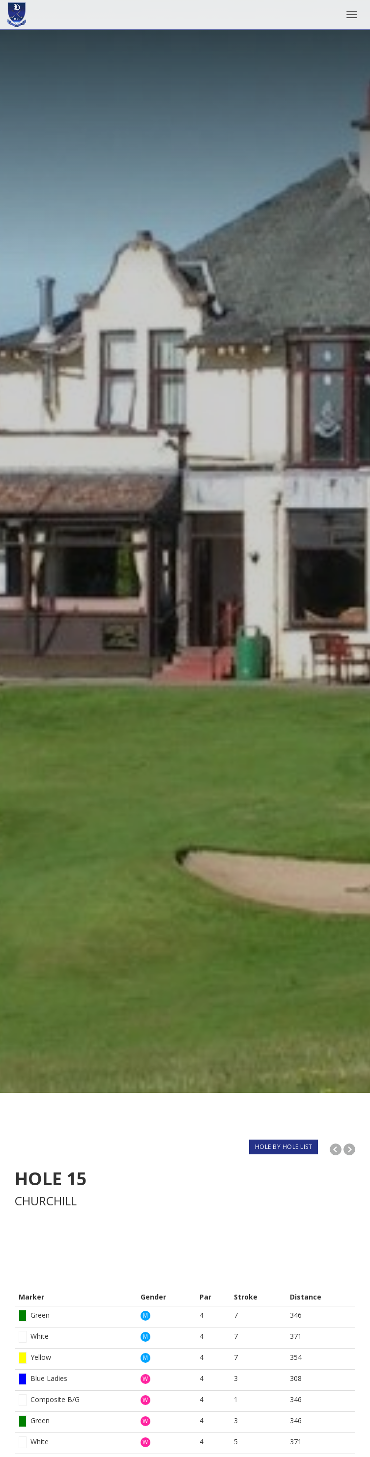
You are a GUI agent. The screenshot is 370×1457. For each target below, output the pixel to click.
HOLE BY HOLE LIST (284, 1147)
